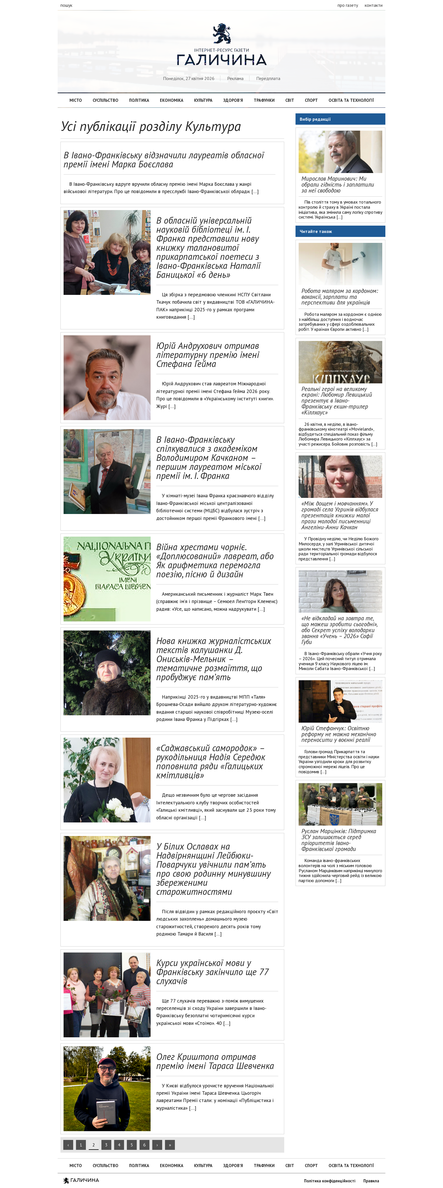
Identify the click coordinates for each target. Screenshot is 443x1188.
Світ (289, 100)
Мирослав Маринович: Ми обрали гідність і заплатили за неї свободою (337, 184)
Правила (371, 1180)
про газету (348, 5)
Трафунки (264, 100)
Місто (76, 100)
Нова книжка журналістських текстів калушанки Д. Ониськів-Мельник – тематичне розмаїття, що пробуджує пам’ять (213, 659)
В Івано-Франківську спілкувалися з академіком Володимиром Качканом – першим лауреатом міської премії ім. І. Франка (208, 457)
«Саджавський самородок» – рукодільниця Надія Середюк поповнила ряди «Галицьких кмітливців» (210, 761)
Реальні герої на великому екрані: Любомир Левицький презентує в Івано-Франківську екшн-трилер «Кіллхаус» (336, 400)
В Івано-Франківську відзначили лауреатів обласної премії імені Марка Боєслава (164, 159)
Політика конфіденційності (329, 1180)
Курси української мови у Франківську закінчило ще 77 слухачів (212, 972)
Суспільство (105, 100)
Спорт (311, 100)
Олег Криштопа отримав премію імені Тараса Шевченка (215, 1061)
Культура (203, 100)
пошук (66, 5)
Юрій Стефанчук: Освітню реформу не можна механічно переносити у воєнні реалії (338, 734)
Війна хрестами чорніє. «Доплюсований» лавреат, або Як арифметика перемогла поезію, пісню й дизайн (215, 560)
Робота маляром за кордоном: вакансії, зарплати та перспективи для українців (339, 296)
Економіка (171, 100)
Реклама (235, 78)
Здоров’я (233, 100)
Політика (139, 100)
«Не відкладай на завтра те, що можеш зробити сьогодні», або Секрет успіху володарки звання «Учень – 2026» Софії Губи (339, 629)
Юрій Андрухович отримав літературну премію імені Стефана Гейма (207, 355)
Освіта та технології (351, 100)
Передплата (268, 78)
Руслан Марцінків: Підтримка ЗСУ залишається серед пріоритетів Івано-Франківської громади (338, 839)
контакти (374, 5)
